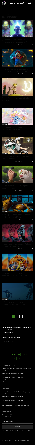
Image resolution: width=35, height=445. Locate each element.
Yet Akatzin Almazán (8, 44)
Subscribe (17, 426)
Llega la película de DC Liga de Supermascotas (15, 187)
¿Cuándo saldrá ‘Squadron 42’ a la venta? (13, 377)
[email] (17, 421)
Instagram (24, 354)
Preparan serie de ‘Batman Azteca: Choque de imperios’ (16, 245)
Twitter (19, 358)
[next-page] (21, 316)
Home (3, 14)
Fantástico (4, 65)
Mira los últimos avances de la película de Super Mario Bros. (15, 70)
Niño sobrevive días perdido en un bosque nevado (15, 382)
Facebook (12, 354)
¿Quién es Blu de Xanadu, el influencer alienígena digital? (14, 41)
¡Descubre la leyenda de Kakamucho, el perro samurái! (14, 274)
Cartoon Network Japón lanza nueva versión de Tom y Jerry (17, 128)
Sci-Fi (3, 36)
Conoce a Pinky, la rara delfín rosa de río (12, 373)
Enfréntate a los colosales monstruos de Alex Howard (13, 303)
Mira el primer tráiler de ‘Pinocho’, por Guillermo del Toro (16, 216)
